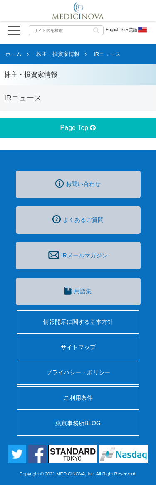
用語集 (77, 291)
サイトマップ (78, 347)
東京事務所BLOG (78, 423)
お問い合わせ (78, 183)
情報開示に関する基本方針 (78, 321)
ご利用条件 (78, 397)
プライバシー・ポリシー (78, 372)
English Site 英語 (127, 30)
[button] (96, 29)
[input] (66, 30)
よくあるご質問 (78, 219)
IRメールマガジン (77, 255)
